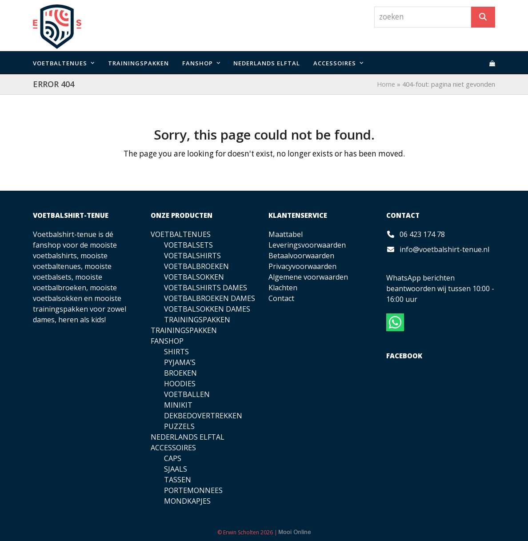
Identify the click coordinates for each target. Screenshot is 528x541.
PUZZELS (179, 426)
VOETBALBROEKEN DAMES (209, 298)
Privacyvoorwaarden (302, 266)
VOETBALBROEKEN (196, 266)
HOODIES (180, 384)
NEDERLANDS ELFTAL (187, 437)
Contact (281, 298)
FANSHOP (167, 341)
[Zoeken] (483, 17)
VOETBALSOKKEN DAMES (207, 309)
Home (386, 84)
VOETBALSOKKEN (194, 277)
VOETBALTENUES (181, 234)
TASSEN (177, 480)
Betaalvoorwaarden (301, 255)
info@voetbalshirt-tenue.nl (444, 249)
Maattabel (285, 234)
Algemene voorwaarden (308, 277)
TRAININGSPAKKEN (197, 320)
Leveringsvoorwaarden (307, 245)
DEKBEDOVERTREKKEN (203, 416)
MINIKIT (178, 405)
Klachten (282, 288)
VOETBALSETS (188, 245)
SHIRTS (176, 352)
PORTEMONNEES (193, 490)
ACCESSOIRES (173, 448)
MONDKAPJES (187, 501)
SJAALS (175, 469)
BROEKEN (180, 373)
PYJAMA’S (180, 362)
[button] (492, 63)
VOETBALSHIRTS (192, 255)
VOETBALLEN (187, 394)
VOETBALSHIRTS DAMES (205, 288)
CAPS (172, 458)
